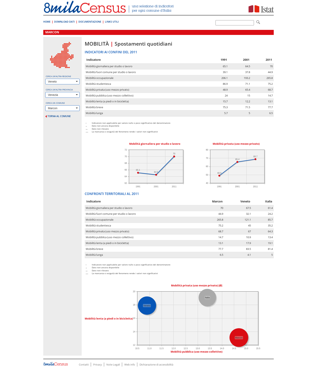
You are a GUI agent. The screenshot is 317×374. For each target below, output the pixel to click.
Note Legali (113, 364)
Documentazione (89, 21)
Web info (129, 364)
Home (47, 21)
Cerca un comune (55, 103)
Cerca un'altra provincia (59, 89)
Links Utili (112, 21)
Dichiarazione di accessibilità (156, 364)
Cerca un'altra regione (58, 76)
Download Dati (64, 21)
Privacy (97, 364)
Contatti (84, 364)
